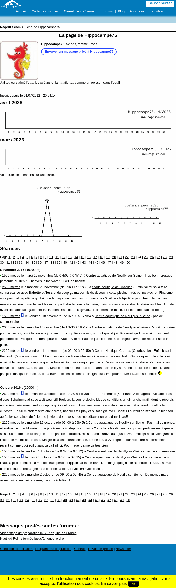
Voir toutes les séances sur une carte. (27, 175)
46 (103, 262)
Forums (107, 11)
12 (63, 257)
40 (65, 262)
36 (40, 262)
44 (90, 262)
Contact (79, 549)
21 (120, 257)
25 (146, 257)
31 (8, 262)
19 (108, 257)
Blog (121, 11)
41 (71, 262)
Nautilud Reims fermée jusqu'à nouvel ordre (32, 538)
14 (76, 257)
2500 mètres (11, 287)
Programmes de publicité (53, 549)
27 (158, 257)
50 (128, 262)
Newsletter (123, 549)
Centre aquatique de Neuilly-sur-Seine (114, 275)
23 (133, 257)
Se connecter (160, 3)
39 (58, 262)
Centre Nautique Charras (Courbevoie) (123, 351)
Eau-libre (156, 11)
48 (115, 262)
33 (21, 262)
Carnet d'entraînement (80, 11)
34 (27, 262)
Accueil (21, 11)
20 (114, 257)
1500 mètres (11, 275)
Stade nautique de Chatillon (112, 287)
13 (70, 257)
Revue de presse (100, 549)
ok (133, 583)
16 (89, 257)
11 (57, 257)
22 (127, 257)
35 (33, 262)
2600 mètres (11, 394)
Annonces (137, 11)
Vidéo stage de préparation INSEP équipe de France (38, 533)
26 (152, 257)
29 (171, 257)
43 (84, 262)
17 (95, 257)
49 (122, 262)
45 (96, 262)
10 (51, 257)
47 (109, 262)
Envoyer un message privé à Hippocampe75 (79, 51)
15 (82, 257)
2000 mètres (11, 327)
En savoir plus (114, 583)
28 (165, 257)
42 (77, 262)
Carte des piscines (45, 11)
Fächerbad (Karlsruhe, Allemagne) (121, 394)
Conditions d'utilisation (16, 549)
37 (46, 262)
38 (52, 262)
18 (101, 257)
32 (14, 262)
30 (2, 262)
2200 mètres (11, 351)
